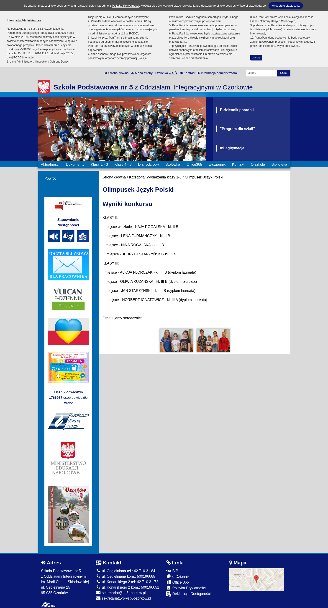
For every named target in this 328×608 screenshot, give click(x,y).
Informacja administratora (217, 73)
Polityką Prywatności (125, 5)
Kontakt (238, 164)
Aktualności (50, 164)
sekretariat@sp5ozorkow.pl (121, 593)
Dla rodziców (148, 164)
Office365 (194, 164)
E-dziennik (217, 164)
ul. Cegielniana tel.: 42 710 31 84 (125, 571)
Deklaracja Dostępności (188, 594)
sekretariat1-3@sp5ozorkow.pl (123, 598)
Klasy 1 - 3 (99, 164)
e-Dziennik (178, 576)
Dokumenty (75, 164)
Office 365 (177, 582)
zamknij (256, 57)
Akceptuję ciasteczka (286, 5)
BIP (172, 571)
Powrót (50, 178)
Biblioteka (279, 164)
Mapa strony (142, 73)
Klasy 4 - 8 (123, 164)
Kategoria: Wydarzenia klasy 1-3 (155, 177)
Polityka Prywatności (186, 588)
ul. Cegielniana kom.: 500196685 (125, 576)
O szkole (258, 164)
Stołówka (172, 164)
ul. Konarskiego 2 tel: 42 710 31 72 (127, 582)
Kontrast (187, 73)
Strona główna (116, 73)
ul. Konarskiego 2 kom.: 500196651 (127, 587)
